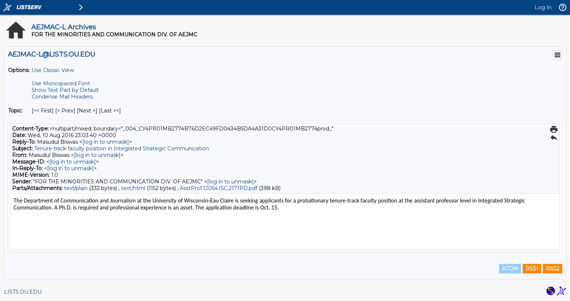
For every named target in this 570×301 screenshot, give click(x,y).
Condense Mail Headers (62, 96)
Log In (543, 7)
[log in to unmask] (105, 142)
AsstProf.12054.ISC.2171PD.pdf (218, 188)
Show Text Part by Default (65, 90)
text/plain (76, 188)
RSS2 (552, 268)
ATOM (510, 268)
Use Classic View (53, 70)
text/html (133, 188)
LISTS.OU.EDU (23, 292)
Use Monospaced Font (61, 83)
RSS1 (532, 268)
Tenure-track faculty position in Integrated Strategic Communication (121, 148)
